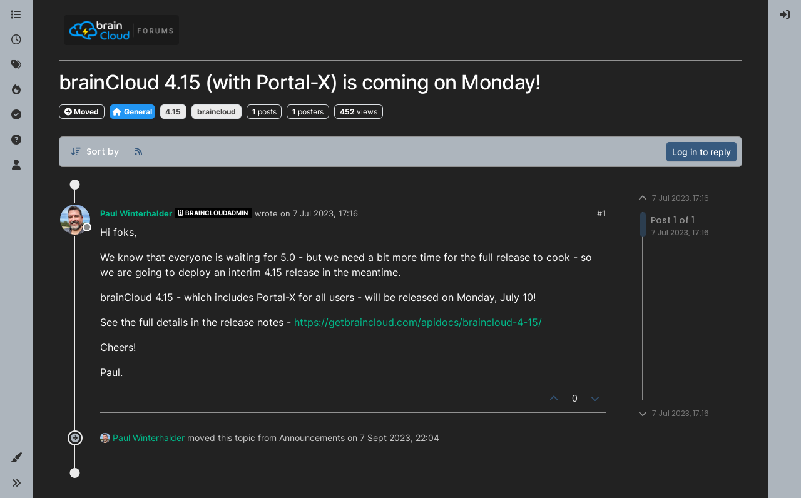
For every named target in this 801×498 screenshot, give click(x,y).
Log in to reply (701, 151)
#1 (601, 213)
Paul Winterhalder (136, 213)
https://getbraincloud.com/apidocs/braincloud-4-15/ (418, 322)
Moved (81, 111)
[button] (16, 458)
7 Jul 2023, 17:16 (325, 213)
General (132, 111)
